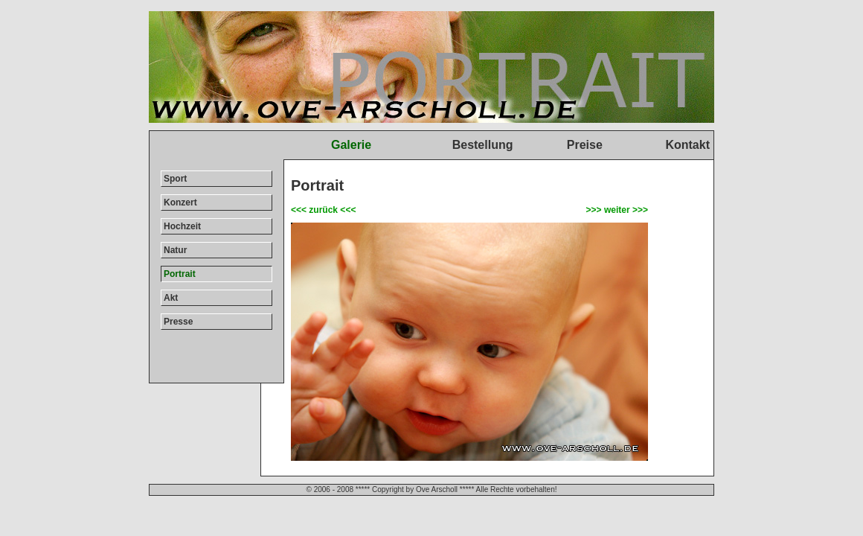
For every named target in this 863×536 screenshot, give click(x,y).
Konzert (180, 202)
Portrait (180, 274)
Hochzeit (182, 226)
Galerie (351, 144)
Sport (175, 178)
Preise (585, 144)
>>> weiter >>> (617, 210)
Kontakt (687, 144)
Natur (175, 250)
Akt (171, 298)
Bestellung (482, 144)
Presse (178, 321)
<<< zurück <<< (323, 210)
